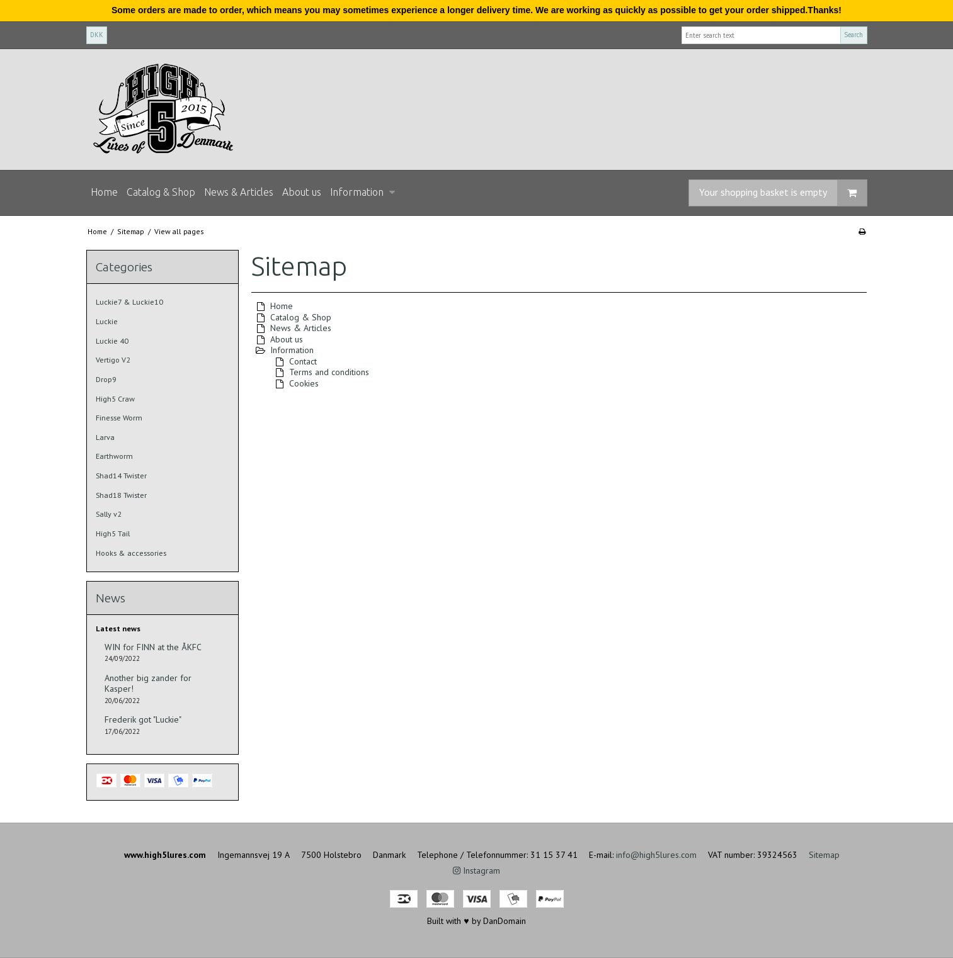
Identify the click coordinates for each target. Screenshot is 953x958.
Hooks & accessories (131, 553)
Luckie (107, 321)
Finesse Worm (119, 417)
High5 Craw (115, 398)
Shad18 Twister (121, 495)
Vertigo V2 (113, 359)
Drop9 (106, 379)
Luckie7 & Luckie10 (129, 302)
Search (853, 34)
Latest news (118, 628)
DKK (96, 34)
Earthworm (114, 456)
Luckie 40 (112, 341)
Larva (105, 437)
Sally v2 (109, 514)
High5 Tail (113, 533)
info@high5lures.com (656, 854)
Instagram (476, 870)
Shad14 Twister (121, 475)
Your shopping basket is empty (783, 193)
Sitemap (824, 854)
